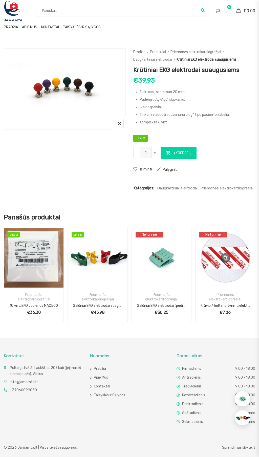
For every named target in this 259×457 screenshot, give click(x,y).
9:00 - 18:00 (245, 368)
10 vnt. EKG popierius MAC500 (34, 305)
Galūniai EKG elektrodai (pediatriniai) (161, 305)
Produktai (158, 52)
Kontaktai (50, 27)
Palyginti (170, 169)
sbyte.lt (248, 447)
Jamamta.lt (27, 447)
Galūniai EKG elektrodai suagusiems (97, 305)
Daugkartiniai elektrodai (152, 59)
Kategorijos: (143, 188)
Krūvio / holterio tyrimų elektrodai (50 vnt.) (225, 305)
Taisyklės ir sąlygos (82, 27)
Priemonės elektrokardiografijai (195, 52)
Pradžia (11, 27)
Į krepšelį (182, 153)
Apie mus (29, 27)
